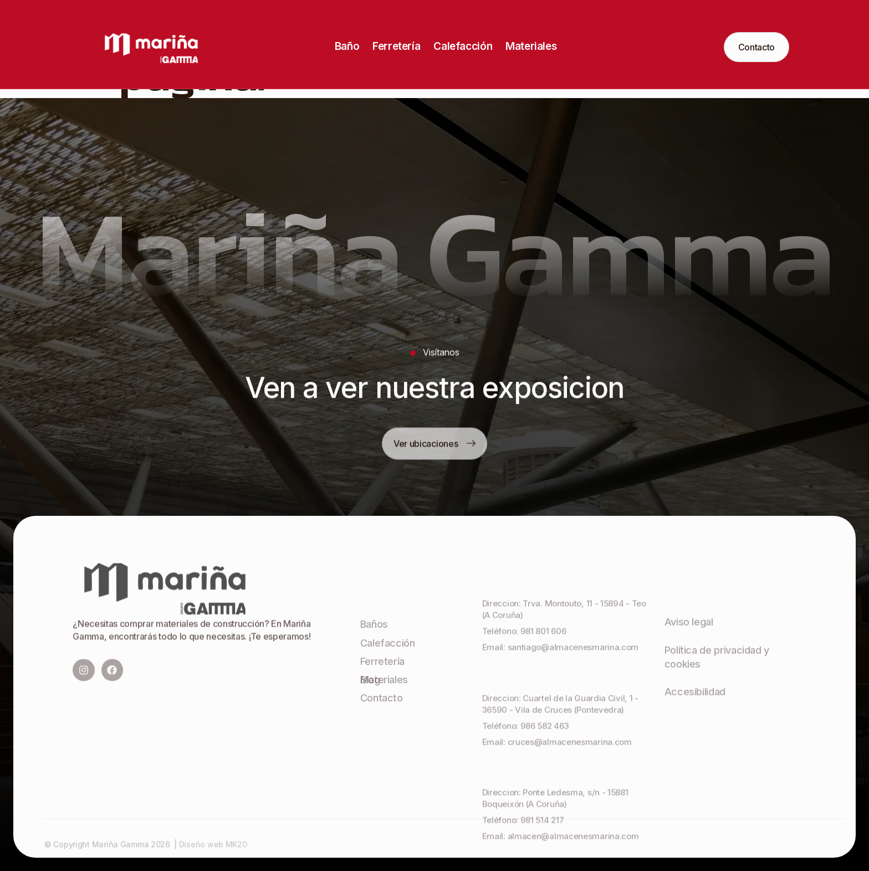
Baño (347, 46)
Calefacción (462, 46)
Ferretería (396, 46)
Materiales (530, 46)
